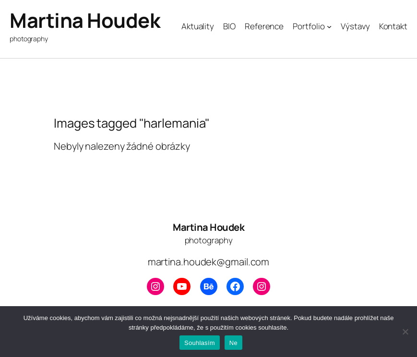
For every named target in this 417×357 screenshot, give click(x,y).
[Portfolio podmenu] (329, 26)
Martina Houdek (85, 20)
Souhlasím (199, 342)
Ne (233, 342)
